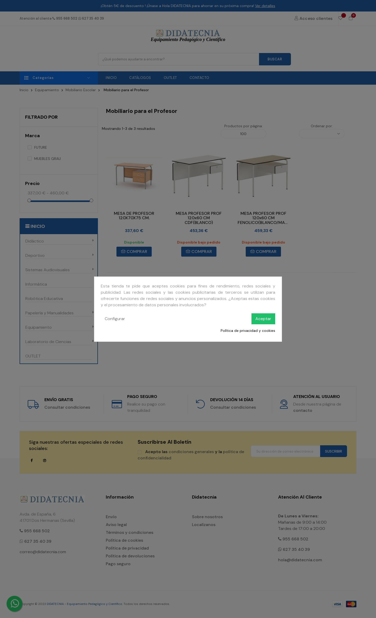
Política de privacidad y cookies (248, 330)
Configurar (115, 318)
